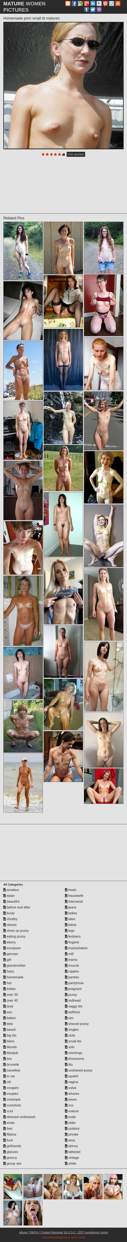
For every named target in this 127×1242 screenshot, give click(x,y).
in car (9, 1076)
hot (7, 983)
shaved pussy (77, 1024)
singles (72, 1029)
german (10, 954)
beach (9, 1029)
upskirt (71, 1076)
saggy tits (73, 1006)
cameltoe (11, 1070)
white (70, 1163)
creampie (11, 1099)
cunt (8, 1111)
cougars (11, 1088)
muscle (72, 965)
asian (9, 895)
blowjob (10, 1053)
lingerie (72, 942)
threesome (74, 1058)
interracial (74, 901)
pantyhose (74, 983)
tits (69, 1064)
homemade (13, 977)
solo (70, 1047)
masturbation (76, 948)
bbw (8, 1024)
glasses (10, 1152)
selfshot (72, 1012)
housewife (74, 895)
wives (71, 1099)
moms (71, 959)
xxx (69, 1105)
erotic (9, 1123)
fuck (8, 1140)
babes (9, 1018)
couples (10, 1093)
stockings (73, 1053)
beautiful (11, 901)
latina (70, 925)
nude (70, 1117)
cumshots (12, 1105)
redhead (73, 1000)
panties (72, 977)
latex (70, 919)
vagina (71, 1082)
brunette (11, 1064)
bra (7, 1058)
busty (9, 913)
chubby (10, 919)
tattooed (72, 1152)
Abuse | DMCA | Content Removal (41, 1232)
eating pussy (14, 936)
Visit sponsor (76, 154)
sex (69, 1018)
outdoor (72, 1128)
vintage (72, 1157)
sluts (70, 1035)
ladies (71, 913)
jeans (70, 907)
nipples (72, 971)
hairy (8, 971)
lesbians (73, 936)
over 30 (10, 994)
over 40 (10, 1000)
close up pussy (16, 930)
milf (69, 954)
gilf (7, 959)
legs (70, 930)
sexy (70, 1140)
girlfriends (12, 1146)
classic (10, 925)
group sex (12, 1163)
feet (7, 1128)
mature (72, 1111)
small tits (73, 1041)
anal (8, 1006)
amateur (11, 890)
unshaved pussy (78, 1070)
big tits (9, 1035)
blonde (10, 1047)
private (71, 1134)
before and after (16, 907)
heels (70, 890)
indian (9, 989)
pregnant (73, 989)
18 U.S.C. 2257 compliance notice (86, 1232)
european (12, 948)
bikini (8, 1041)
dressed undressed (19, 1117)
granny (10, 1157)
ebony (9, 942)
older (70, 1123)
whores (72, 1093)
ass (7, 1012)
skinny (71, 1146)
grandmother (14, 965)
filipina (9, 1134)
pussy (71, 994)
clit (7, 1082)
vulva (70, 1088)
